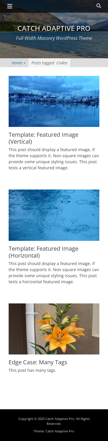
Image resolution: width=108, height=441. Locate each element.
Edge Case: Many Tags (38, 362)
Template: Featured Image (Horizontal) (43, 252)
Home (19, 63)
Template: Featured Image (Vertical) (43, 138)
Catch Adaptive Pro (54, 28)
